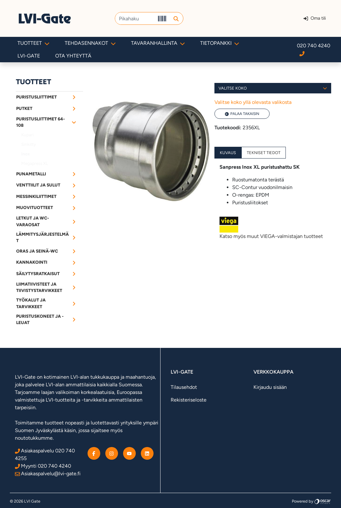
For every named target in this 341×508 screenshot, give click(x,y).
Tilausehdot (184, 387)
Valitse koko (273, 88)
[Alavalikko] (74, 97)
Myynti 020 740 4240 (43, 466)
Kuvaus (228, 152)
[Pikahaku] (135, 18)
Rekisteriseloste (189, 400)
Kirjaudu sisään (270, 387)
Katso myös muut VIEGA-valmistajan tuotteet (273, 228)
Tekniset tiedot (263, 152)
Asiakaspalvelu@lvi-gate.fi (48, 474)
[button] (176, 18)
